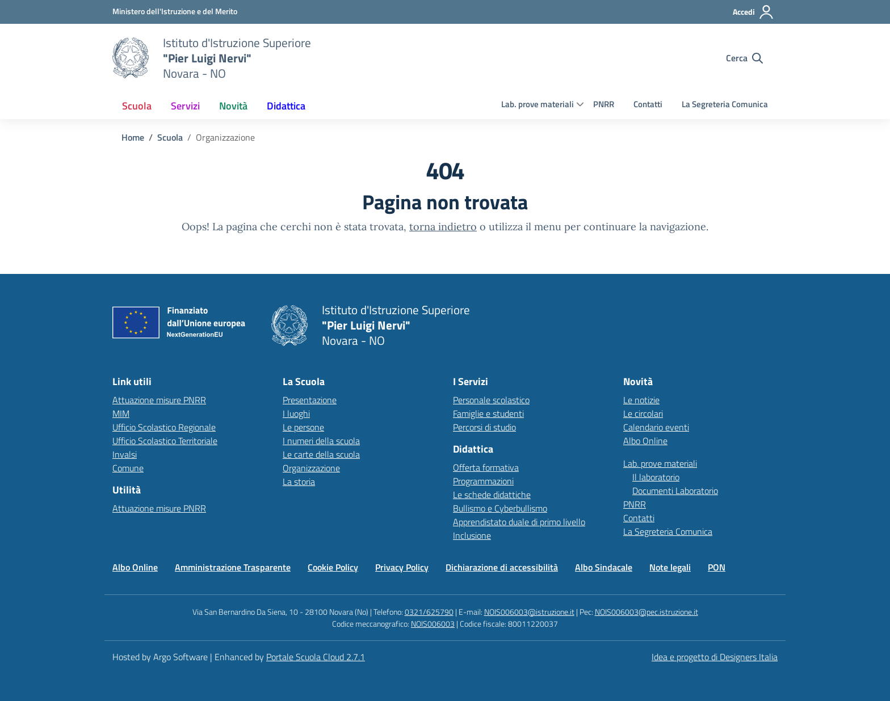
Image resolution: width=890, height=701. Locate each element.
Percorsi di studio (484, 427)
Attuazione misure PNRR (159, 400)
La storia (299, 481)
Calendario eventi (656, 427)
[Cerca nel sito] (744, 57)
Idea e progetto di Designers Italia (715, 657)
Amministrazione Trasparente (233, 567)
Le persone (303, 427)
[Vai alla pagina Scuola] (170, 137)
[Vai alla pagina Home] (132, 137)
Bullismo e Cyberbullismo (500, 508)
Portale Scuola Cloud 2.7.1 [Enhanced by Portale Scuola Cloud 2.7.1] (315, 657)
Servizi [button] (185, 105)
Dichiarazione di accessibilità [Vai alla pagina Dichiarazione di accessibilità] (502, 567)
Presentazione (310, 400)
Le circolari (643, 413)
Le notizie (641, 400)
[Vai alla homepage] (130, 57)
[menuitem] (136, 105)
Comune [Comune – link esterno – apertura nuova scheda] (128, 468)
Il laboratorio (655, 477)
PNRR (603, 104)
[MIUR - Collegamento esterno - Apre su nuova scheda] (174, 11)
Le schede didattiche (492, 494)
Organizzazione (311, 468)
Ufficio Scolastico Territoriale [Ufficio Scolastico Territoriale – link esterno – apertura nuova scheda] (164, 440)
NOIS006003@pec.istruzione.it (646, 612)
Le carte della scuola (321, 454)
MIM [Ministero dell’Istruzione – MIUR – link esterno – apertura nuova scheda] (120, 413)
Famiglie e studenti (488, 413)
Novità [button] (233, 105)
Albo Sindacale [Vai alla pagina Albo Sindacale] (603, 567)
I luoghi (296, 413)
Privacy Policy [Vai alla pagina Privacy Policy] (402, 567)
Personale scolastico (491, 400)
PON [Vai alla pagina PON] (716, 567)
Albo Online (645, 440)
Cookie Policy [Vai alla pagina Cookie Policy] (333, 567)
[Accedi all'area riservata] (753, 12)
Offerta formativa (486, 467)
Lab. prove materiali (537, 104)
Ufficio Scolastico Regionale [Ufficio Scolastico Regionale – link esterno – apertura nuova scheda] (164, 427)
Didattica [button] (286, 105)
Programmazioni (483, 481)
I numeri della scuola (321, 440)
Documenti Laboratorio (675, 490)
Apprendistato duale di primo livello (519, 522)
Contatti (647, 104)
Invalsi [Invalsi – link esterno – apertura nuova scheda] (124, 454)
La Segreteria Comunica (725, 104)
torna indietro (443, 226)
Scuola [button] (137, 105)
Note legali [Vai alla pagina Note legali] (670, 567)
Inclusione (472, 535)
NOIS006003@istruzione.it (529, 612)
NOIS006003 (433, 624)
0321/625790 (429, 612)
